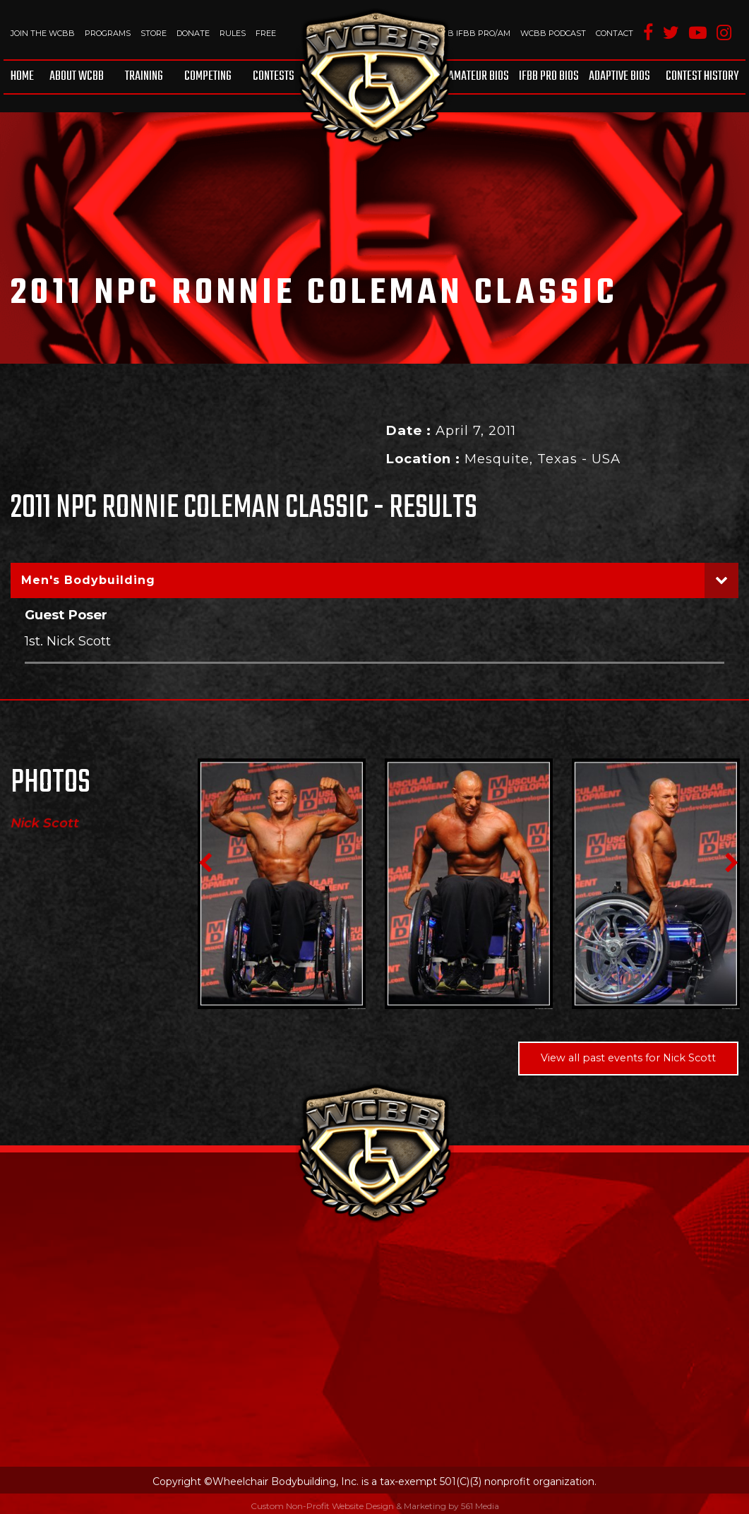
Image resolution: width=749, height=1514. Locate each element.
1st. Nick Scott (68, 641)
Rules (233, 33)
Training (144, 76)
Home (22, 76)
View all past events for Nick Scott (628, 1057)
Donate (193, 33)
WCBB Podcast (553, 33)
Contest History (702, 76)
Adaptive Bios (619, 76)
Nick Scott (44, 823)
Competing (208, 76)
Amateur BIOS (478, 76)
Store (153, 33)
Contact (614, 33)
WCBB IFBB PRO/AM (469, 33)
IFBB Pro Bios (549, 76)
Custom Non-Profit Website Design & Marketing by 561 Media (375, 1505)
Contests (273, 76)
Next (731, 863)
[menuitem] (25, 77)
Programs (108, 33)
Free (266, 33)
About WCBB (76, 76)
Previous (205, 863)
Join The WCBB (43, 33)
